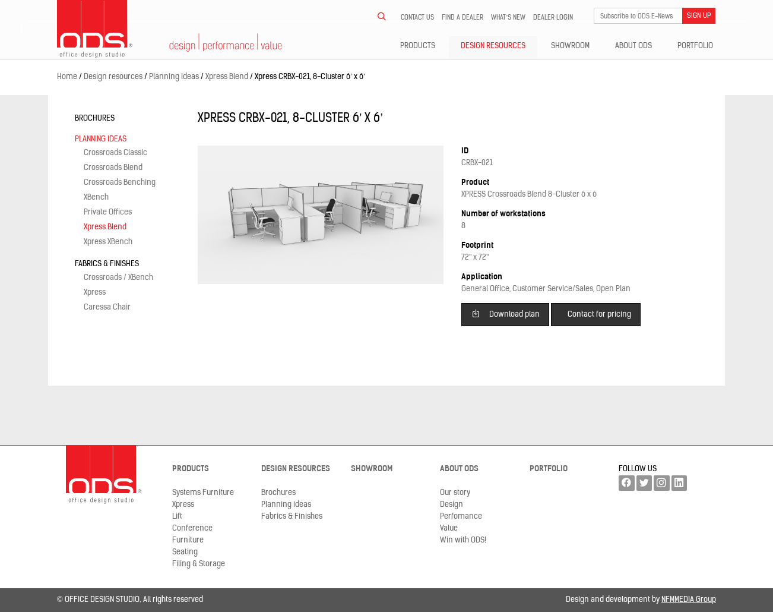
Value (449, 528)
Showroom (570, 46)
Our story (455, 493)
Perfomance (461, 516)
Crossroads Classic (115, 153)
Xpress (95, 292)
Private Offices (108, 212)
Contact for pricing (599, 314)
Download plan (505, 313)
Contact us (417, 17)
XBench (96, 197)
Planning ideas (100, 139)
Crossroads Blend (113, 168)
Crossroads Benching (120, 183)
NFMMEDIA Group (688, 600)
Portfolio (695, 46)
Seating (185, 552)
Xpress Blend (105, 227)
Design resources (493, 46)
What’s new (508, 17)
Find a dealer (462, 17)
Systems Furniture (203, 493)
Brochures (95, 118)
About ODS (633, 46)
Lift (177, 516)
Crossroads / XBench (118, 278)
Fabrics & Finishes (107, 264)
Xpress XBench (108, 242)
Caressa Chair (107, 307)
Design (451, 505)
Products (417, 46)
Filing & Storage (198, 564)
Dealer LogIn (553, 17)
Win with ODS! (463, 540)
